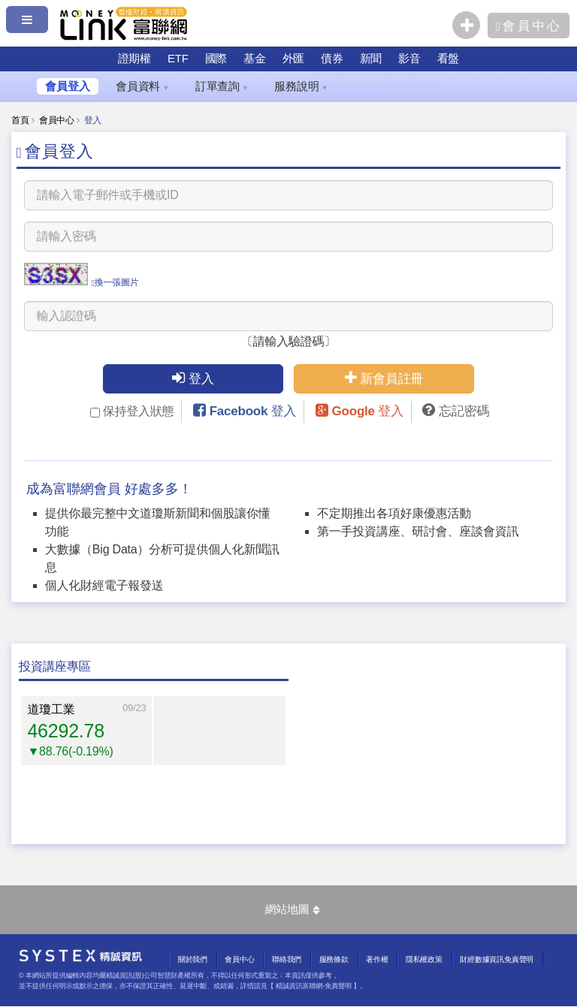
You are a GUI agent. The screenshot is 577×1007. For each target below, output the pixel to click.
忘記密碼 (464, 411)
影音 (409, 58)
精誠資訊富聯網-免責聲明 (314, 986)
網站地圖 (291, 909)
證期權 (134, 58)
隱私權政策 (424, 959)
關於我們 (192, 959)
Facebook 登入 (253, 411)
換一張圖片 (114, 282)
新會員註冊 (384, 378)
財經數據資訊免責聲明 (496, 959)
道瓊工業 (50, 709)
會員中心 (56, 120)
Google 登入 (367, 411)
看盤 (448, 58)
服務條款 (334, 959)
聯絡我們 (286, 959)
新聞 (371, 58)
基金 (254, 58)
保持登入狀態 (132, 411)
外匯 (293, 58)
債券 (332, 58)
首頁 (20, 120)
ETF (178, 58)
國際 (216, 58)
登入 (193, 378)
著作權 (377, 959)
